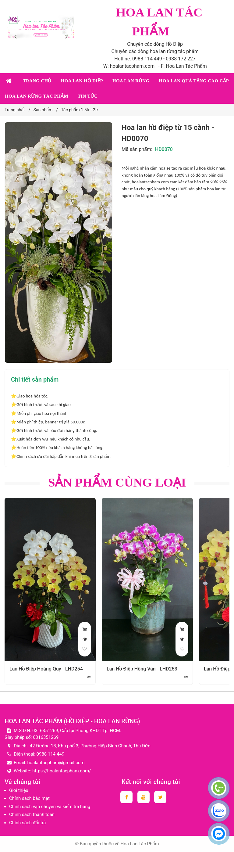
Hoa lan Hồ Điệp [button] (82, 80)
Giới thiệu (18, 790)
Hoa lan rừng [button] (130, 80)
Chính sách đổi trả (27, 822)
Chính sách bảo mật (29, 798)
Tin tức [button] (88, 96)
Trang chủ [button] (37, 80)
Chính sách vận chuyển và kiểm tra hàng (49, 806)
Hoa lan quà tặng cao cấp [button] (194, 80)
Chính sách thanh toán (32, 814)
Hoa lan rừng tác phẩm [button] (36, 96)
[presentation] (17, 36)
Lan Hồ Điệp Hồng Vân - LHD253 (142, 669)
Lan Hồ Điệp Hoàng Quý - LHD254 (46, 669)
